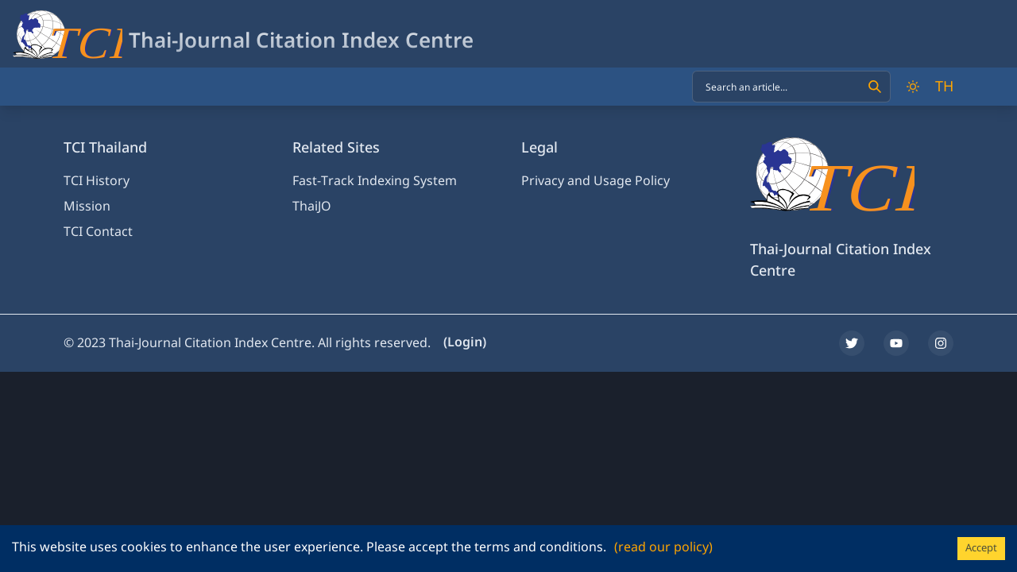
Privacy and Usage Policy (595, 181)
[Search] (875, 86)
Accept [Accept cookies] (981, 548)
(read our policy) (663, 547)
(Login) (464, 342)
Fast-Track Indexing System (374, 181)
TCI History (97, 181)
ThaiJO (311, 206)
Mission (87, 206)
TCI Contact (98, 232)
